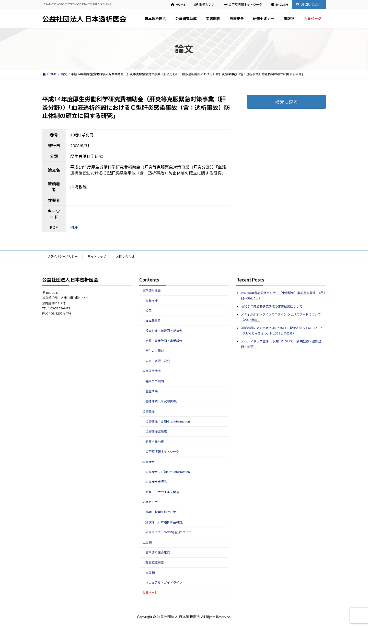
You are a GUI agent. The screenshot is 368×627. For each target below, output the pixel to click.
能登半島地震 (154, 442)
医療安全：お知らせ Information (167, 472)
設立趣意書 (153, 321)
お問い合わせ (309, 4)
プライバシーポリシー (62, 256)
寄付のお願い (154, 351)
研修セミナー (151, 502)
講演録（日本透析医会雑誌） (165, 522)
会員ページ (150, 593)
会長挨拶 (151, 300)
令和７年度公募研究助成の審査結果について (271, 306)
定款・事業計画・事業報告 (163, 341)
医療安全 (148, 462)
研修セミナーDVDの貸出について (168, 532)
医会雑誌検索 (154, 563)
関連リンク (204, 4)
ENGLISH (279, 4)
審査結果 (151, 391)
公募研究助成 (151, 371)
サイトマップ (97, 256)
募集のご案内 (154, 381)
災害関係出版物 (156, 432)
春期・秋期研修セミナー (162, 512)
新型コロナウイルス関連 (162, 492)
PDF (74, 227)
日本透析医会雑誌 (157, 552)
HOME (178, 4)
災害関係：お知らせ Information (167, 421)
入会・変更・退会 (157, 361)
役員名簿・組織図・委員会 (163, 331)
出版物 (147, 542)
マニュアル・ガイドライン (163, 583)
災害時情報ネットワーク (243, 4)
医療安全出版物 (156, 482)
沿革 (148, 310)
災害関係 (148, 411)
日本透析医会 (151, 290)
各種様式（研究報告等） (162, 401)
